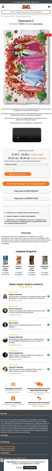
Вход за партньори (7, 448)
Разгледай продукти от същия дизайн (26, 183)
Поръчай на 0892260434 (26, 191)
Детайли (19, 467)
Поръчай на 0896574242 (26, 198)
